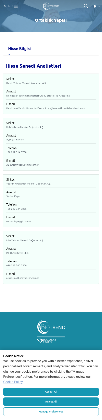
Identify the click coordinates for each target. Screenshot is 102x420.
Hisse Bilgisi (19, 48)
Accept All (51, 392)
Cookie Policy (13, 382)
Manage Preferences (51, 411)
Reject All (51, 401)
